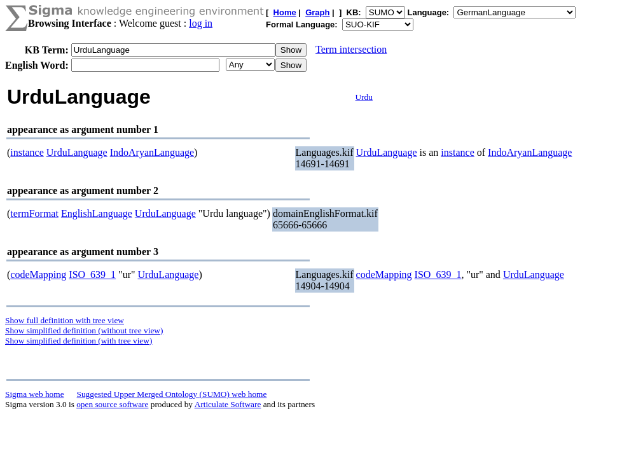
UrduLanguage (76, 152)
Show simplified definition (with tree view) (78, 340)
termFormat (34, 213)
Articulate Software (228, 404)
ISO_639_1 (92, 274)
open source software (112, 404)
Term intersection (351, 49)
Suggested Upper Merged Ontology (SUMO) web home (172, 394)
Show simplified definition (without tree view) (84, 330)
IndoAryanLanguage (152, 152)
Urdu (364, 97)
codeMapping (38, 274)
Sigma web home (34, 394)
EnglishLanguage (96, 213)
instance (26, 152)
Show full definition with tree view (64, 320)
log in (200, 23)
